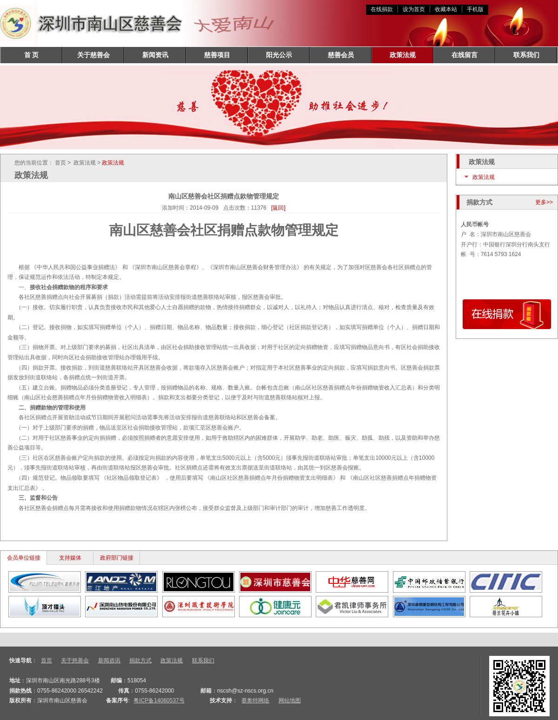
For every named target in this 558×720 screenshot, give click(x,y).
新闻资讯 (155, 55)
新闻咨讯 (109, 660)
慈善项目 (217, 55)
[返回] (278, 208)
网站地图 (290, 700)
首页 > (63, 162)
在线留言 (465, 55)
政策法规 (403, 55)
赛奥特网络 (255, 700)
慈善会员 (341, 55)
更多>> (544, 202)
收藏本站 (446, 9)
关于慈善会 (93, 55)
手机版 (475, 9)
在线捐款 (382, 9)
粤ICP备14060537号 (158, 700)
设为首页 (414, 9)
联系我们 (526, 55)
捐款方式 (140, 660)
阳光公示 (279, 55)
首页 (46, 660)
